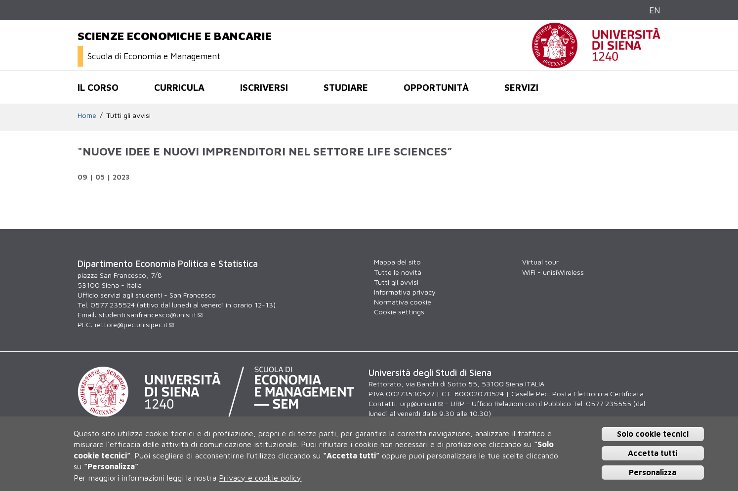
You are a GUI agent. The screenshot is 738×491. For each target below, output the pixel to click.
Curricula (179, 87)
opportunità (436, 87)
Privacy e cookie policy (260, 477)
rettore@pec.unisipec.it (134, 324)
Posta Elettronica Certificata (598, 393)
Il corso (98, 87)
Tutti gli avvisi (128, 115)
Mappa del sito (397, 262)
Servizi (521, 87)
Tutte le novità (397, 272)
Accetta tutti (652, 453)
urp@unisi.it (421, 403)
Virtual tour (540, 262)
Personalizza (652, 472)
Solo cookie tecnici (653, 433)
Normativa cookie (402, 302)
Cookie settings (399, 311)
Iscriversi (264, 87)
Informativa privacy (405, 292)
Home (87, 115)
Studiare (346, 87)
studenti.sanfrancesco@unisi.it (151, 314)
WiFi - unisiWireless (553, 272)
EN (654, 10)
